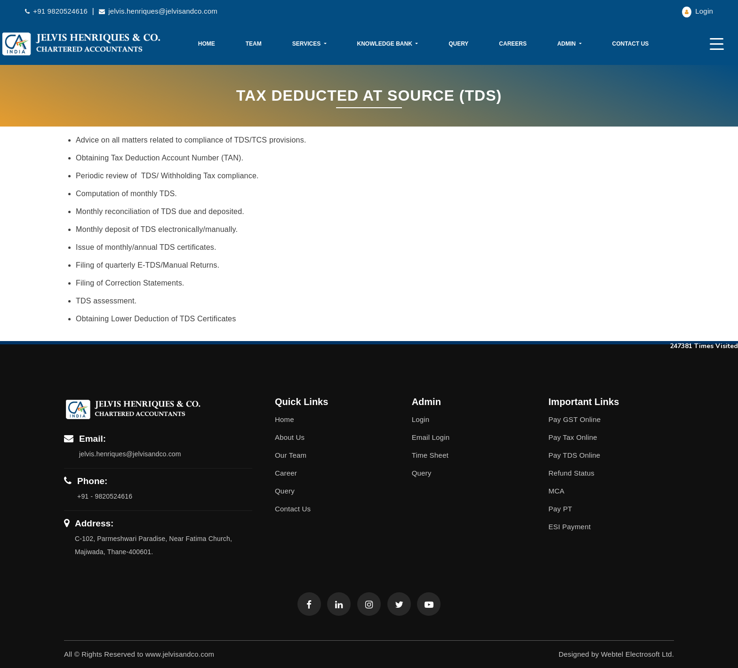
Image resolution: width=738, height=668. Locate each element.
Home (206, 43)
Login (697, 11)
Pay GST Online (574, 419)
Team (254, 43)
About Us (290, 437)
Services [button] (307, 43)
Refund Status (571, 473)
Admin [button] (567, 43)
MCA (556, 491)
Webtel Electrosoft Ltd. (637, 654)
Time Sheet (430, 455)
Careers (513, 43)
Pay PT (560, 509)
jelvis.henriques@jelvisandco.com (158, 11)
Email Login (431, 437)
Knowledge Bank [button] (385, 43)
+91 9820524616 (57, 11)
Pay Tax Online (572, 437)
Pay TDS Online (574, 455)
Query (458, 43)
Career (286, 473)
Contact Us (630, 43)
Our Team (290, 455)
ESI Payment (569, 527)
